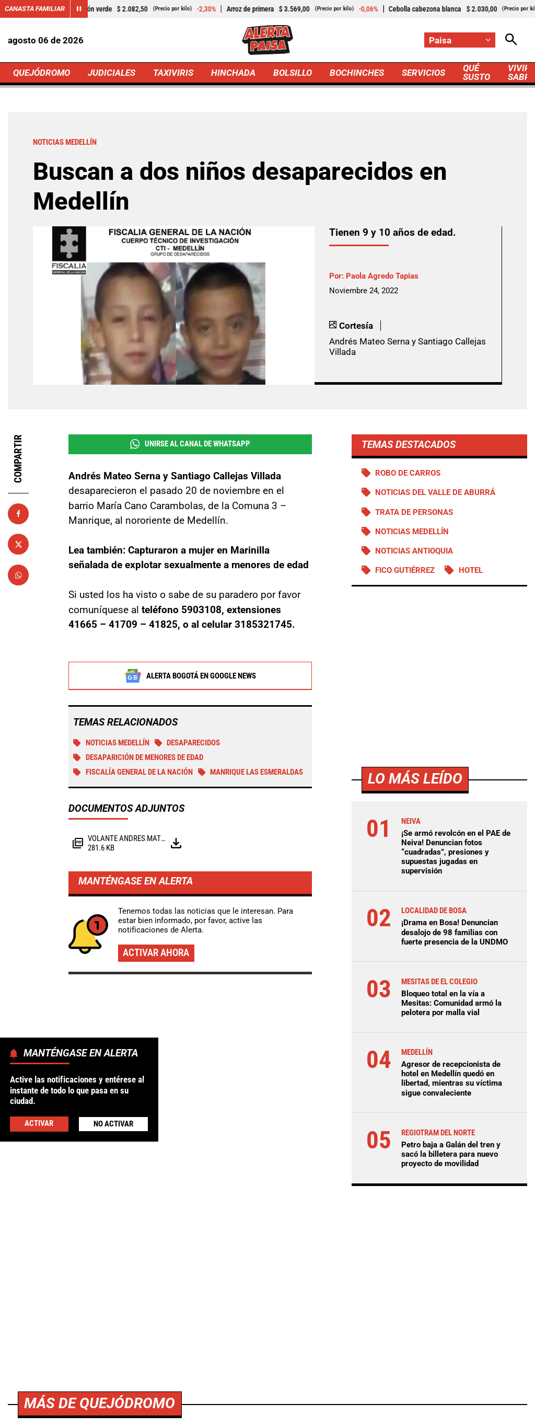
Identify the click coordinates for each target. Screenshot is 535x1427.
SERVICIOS (423, 72)
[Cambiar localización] (459, 40)
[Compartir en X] (18, 544)
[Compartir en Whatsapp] (18, 575)
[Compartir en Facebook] (18, 513)
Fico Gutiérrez (405, 570)
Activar (39, 1123)
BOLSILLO (292, 72)
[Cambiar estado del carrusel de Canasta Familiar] (79, 9)
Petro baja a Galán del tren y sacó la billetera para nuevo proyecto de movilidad (451, 1154)
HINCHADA (233, 72)
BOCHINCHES (357, 72)
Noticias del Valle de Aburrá (435, 492)
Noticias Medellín (111, 742)
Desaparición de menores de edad (138, 757)
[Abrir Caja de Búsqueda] (511, 40)
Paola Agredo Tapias (382, 276)
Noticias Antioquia (414, 551)
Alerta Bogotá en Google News (189, 676)
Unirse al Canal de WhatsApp (190, 444)
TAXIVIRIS (173, 72)
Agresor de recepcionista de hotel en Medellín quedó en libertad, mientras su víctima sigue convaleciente (451, 1079)
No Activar (113, 1124)
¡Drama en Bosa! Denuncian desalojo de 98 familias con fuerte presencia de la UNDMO (454, 932)
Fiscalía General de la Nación (133, 772)
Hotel (471, 570)
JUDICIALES (111, 72)
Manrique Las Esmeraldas (251, 772)
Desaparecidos (187, 742)
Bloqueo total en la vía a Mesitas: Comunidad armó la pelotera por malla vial (451, 1003)
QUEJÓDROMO (41, 72)
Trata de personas (414, 512)
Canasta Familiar (35, 9)
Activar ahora (156, 953)
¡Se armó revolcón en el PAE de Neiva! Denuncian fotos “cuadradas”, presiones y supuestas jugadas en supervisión (455, 852)
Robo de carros (407, 473)
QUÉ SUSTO (476, 72)
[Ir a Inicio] (267, 40)
